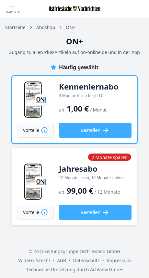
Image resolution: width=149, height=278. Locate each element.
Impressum (119, 260)
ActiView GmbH (106, 269)
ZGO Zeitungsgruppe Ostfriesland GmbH (77, 251)
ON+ (70, 27)
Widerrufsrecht (34, 260)
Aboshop (45, 27)
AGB (61, 260)
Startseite (15, 27)
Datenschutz (86, 260)
